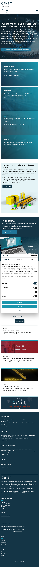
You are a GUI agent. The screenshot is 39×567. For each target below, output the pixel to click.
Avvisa (19, 310)
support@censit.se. (17, 531)
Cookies (2, 555)
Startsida (3, 540)
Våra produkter (4, 542)
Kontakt (2, 549)
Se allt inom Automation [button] (11, 100)
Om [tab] (32, 259)
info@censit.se (4, 517)
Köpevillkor (3, 553)
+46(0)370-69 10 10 (8, 529)
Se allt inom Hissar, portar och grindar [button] (14, 124)
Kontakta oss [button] (7, 186)
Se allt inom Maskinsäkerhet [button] (12, 75)
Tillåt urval (19, 306)
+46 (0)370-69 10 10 (5, 516)
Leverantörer (3, 546)
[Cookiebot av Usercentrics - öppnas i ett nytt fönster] (31, 255)
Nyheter (2, 551)
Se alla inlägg (19, 321)
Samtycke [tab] (6, 259)
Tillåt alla (19, 302)
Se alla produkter (5, 426)
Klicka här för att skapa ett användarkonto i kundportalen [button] (15, 49)
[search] (19, 6)
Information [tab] (19, 259)
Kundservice (3, 544)
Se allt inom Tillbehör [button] (10, 147)
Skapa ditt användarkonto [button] (10, 232)
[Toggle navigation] (36, 10)
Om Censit (3, 548)
